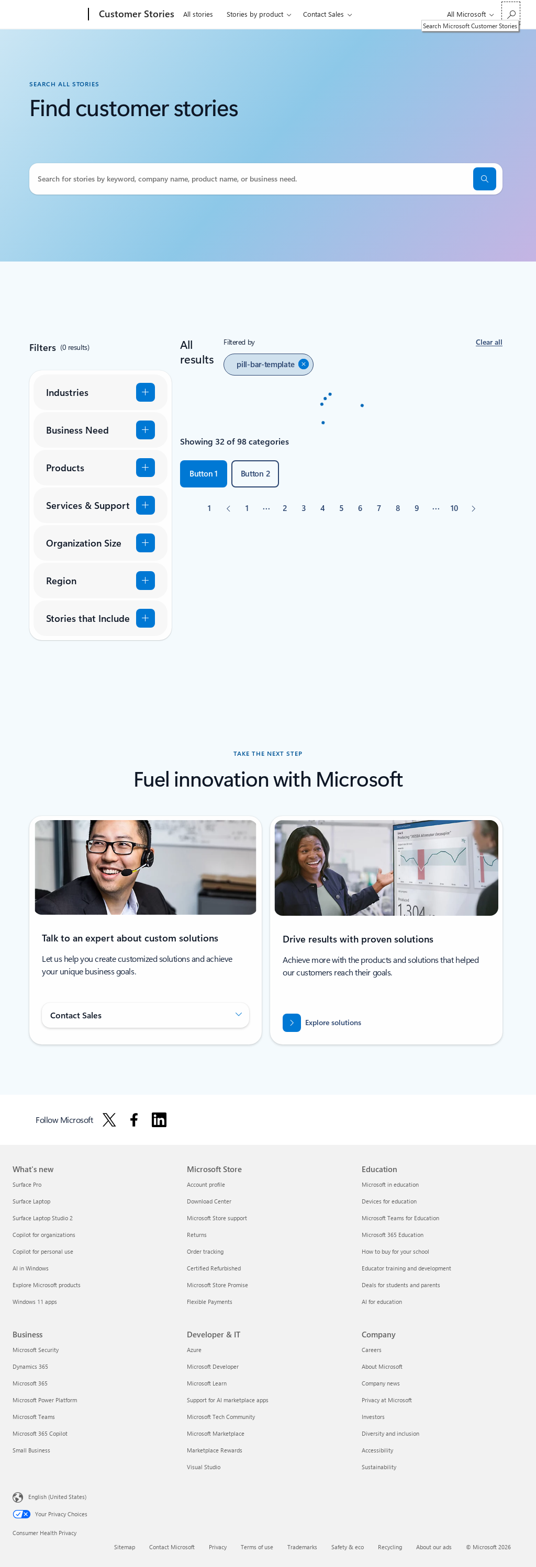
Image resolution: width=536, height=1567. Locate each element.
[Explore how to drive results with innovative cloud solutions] (322, 1023)
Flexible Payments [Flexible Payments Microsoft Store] (209, 1301)
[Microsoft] (48, 15)
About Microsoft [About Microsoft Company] (382, 1366)
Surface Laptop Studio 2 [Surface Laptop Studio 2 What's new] (43, 1218)
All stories (198, 13)
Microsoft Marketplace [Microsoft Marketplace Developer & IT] (215, 1433)
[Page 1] (247, 508)
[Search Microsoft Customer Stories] (510, 13)
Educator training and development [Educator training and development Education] (406, 1268)
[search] (484, 178)
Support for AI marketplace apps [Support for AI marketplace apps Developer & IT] (228, 1400)
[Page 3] (303, 508)
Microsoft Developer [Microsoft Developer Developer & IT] (213, 1366)
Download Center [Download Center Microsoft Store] (209, 1201)
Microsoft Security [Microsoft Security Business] (36, 1350)
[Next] (473, 508)
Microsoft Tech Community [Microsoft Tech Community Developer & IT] (221, 1417)
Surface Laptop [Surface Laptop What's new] (31, 1201)
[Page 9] (416, 508)
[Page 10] (454, 508)
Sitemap (124, 1547)
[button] (489, 342)
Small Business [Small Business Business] (31, 1450)
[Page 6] (360, 508)
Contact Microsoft (172, 1547)
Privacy (218, 1547)
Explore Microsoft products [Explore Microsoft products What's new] (47, 1285)
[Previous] (228, 508)
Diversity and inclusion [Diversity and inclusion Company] (390, 1433)
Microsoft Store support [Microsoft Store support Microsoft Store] (217, 1218)
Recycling (390, 1547)
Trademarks (302, 1547)
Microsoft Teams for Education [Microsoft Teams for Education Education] (400, 1218)
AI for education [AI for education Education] (382, 1301)
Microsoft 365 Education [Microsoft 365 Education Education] (392, 1235)
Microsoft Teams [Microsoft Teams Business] (34, 1417)
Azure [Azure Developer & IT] (194, 1350)
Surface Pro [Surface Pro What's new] (27, 1184)
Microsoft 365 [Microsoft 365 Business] (30, 1383)
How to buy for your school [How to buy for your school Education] (395, 1251)
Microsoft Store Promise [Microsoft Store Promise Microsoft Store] (217, 1285)
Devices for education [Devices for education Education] (389, 1201)
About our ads (434, 1547)
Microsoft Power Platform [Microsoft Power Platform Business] (45, 1400)
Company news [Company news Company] (381, 1383)
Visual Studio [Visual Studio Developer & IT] (203, 1467)
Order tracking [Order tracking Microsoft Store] (205, 1251)
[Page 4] (322, 508)
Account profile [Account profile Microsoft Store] (206, 1184)
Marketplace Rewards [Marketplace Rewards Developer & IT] (214, 1450)
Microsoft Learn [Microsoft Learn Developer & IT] (207, 1383)
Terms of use (257, 1547)
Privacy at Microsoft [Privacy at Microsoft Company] (387, 1400)
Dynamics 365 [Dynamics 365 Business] (30, 1366)
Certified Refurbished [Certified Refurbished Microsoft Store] (214, 1268)
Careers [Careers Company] (372, 1350)
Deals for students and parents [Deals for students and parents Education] (401, 1285)
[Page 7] (379, 508)
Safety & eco (347, 1547)
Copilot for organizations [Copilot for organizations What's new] (44, 1235)
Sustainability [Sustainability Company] (379, 1467)
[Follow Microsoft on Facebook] (134, 1119)
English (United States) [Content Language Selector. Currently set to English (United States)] (57, 1497)
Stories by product (255, 13)
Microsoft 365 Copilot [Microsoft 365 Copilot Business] (40, 1433)
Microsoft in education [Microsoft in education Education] (390, 1184)
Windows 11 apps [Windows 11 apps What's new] (35, 1301)
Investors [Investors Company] (373, 1417)
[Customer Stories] (135, 15)
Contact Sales (323, 13)
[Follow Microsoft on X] (109, 1119)
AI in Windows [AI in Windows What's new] (31, 1268)
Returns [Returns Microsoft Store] (197, 1235)
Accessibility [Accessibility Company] (377, 1450)
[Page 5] (341, 508)
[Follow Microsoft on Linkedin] (159, 1119)
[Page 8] (397, 508)
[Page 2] (284, 508)
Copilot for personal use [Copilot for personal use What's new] (43, 1251)
